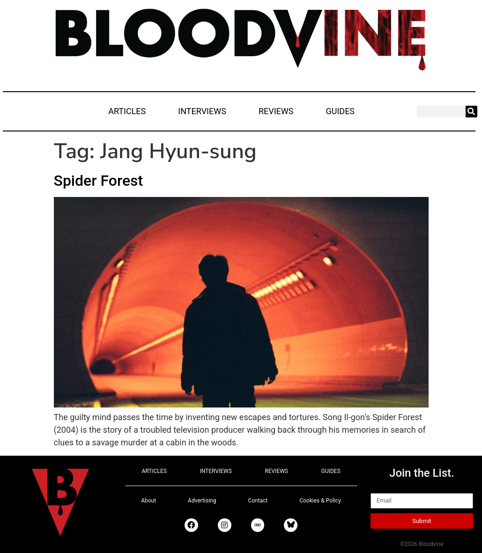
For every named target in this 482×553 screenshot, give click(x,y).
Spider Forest (98, 180)
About (148, 500)
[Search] (471, 111)
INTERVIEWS (202, 111)
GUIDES (340, 111)
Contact (257, 500)
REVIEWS (276, 111)
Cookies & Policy (320, 500)
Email (381, 489)
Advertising (202, 500)
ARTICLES (127, 111)
